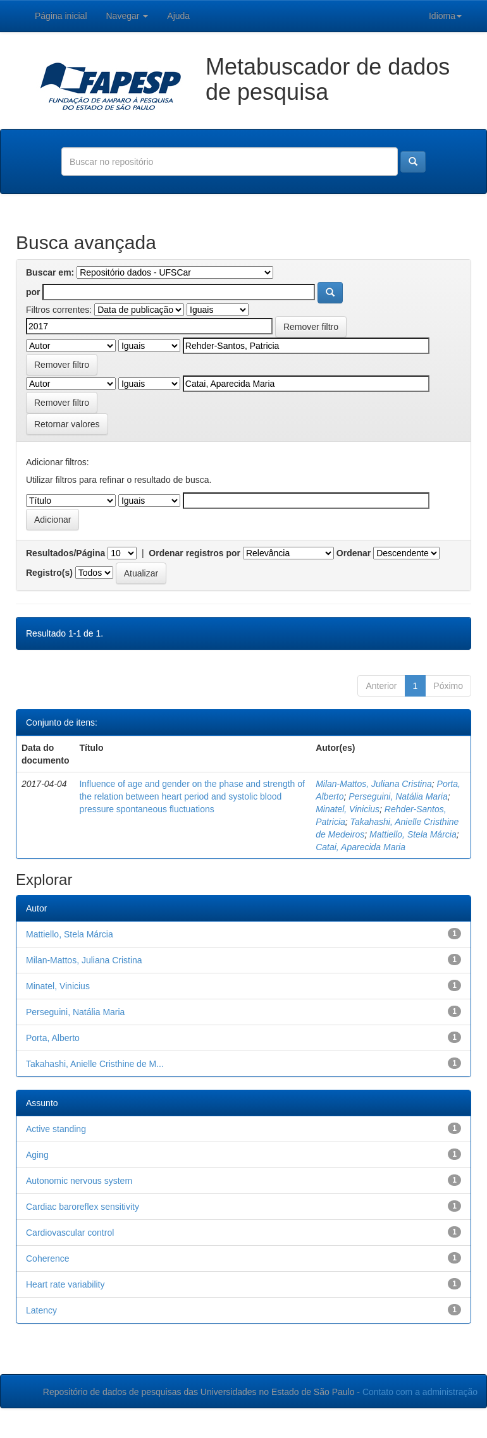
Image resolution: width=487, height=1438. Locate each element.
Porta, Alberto (53, 1038)
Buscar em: (50, 272)
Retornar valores (67, 424)
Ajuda (178, 16)
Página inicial (61, 16)
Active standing (56, 1129)
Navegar (127, 16)
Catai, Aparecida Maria (360, 847)
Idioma (445, 16)
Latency (41, 1310)
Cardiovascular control (70, 1233)
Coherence (48, 1258)
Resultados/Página (65, 553)
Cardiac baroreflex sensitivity (82, 1207)
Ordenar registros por (194, 553)
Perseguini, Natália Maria (397, 796)
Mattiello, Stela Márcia (413, 834)
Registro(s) (49, 573)
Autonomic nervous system (79, 1181)
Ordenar (353, 553)
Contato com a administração (420, 1392)
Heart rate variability (65, 1284)
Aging (37, 1155)
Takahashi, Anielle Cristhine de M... (95, 1064)
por (33, 292)
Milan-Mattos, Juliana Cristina (374, 784)
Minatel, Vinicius (347, 809)
